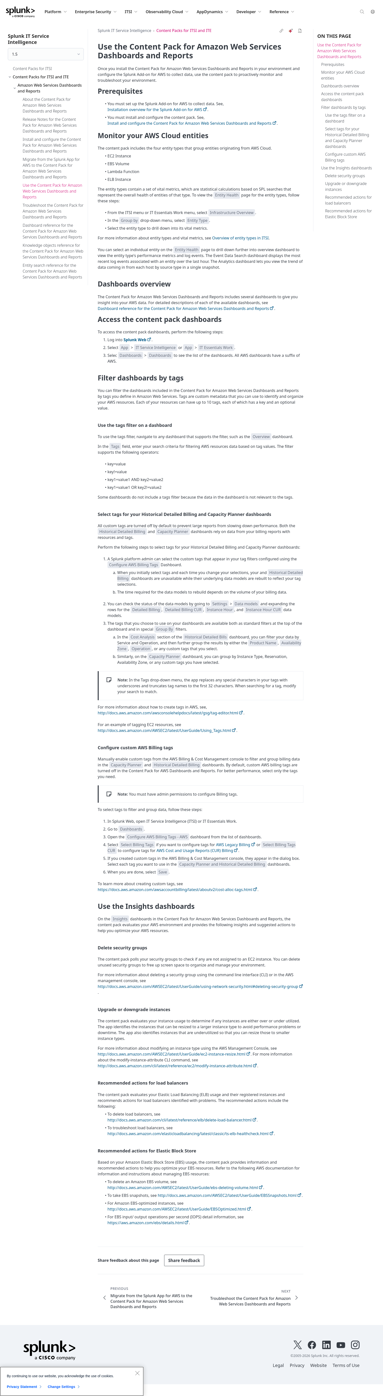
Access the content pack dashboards (342, 96)
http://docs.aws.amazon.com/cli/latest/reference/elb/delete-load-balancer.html (179, 1120)
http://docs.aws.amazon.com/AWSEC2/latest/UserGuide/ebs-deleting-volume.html (182, 1187)
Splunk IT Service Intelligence (124, 30)
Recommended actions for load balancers (348, 200)
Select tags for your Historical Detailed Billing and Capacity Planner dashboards (347, 137)
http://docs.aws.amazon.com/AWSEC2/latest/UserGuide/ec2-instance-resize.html (171, 1054)
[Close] (137, 1373)
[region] (72, 1381)
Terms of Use (346, 1365)
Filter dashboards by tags (343, 107)
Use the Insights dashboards (346, 168)
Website (318, 1365)
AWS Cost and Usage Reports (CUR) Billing (194, 850)
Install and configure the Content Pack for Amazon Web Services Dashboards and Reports (189, 123)
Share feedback (184, 1260)
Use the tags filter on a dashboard (345, 118)
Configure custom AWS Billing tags (345, 157)
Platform (55, 11)
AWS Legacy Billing (233, 844)
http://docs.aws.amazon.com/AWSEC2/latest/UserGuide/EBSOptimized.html (176, 1209)
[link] (281, 30)
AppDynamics (213, 11)
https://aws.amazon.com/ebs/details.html (145, 1222)
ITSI (131, 11)
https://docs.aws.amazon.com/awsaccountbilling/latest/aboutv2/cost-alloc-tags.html (175, 889)
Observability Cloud (167, 11)
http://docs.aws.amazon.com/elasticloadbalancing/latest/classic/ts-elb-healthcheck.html (187, 1133)
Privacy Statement (22, 1387)
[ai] (290, 30)
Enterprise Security (96, 11)
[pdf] (300, 30)
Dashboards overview (340, 86)
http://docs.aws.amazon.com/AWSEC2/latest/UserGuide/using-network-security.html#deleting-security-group (198, 986)
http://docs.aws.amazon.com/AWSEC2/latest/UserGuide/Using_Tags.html (164, 730)
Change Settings (61, 1387)
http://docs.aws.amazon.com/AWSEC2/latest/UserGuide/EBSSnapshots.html (227, 1195)
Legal (278, 1365)
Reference (282, 11)
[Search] (362, 11)
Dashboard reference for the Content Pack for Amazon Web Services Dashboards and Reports (183, 308)
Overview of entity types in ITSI (240, 238)
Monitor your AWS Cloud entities (343, 75)
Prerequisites (332, 64)
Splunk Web (135, 339)
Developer (249, 11)
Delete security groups (345, 175)
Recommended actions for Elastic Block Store (348, 213)
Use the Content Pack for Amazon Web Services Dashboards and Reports (339, 50)
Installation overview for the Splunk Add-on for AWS (154, 109)
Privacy (297, 1365)
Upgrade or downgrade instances (346, 186)
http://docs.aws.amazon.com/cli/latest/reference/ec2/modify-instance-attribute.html (175, 1065)
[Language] (372, 11)
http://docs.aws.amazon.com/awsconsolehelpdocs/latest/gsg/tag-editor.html (168, 713)
